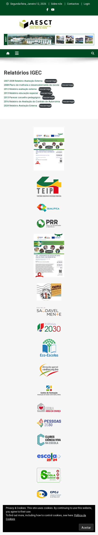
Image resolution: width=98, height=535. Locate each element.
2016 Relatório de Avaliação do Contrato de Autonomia (32, 101)
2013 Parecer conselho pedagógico (22, 97)
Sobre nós (56, 3)
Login (87, 3)
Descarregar (50, 81)
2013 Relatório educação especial (21, 93)
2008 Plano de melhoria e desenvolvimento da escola (31, 85)
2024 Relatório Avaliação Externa (20, 105)
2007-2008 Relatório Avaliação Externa (23, 81)
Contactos (73, 3)
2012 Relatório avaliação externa (20, 89)
